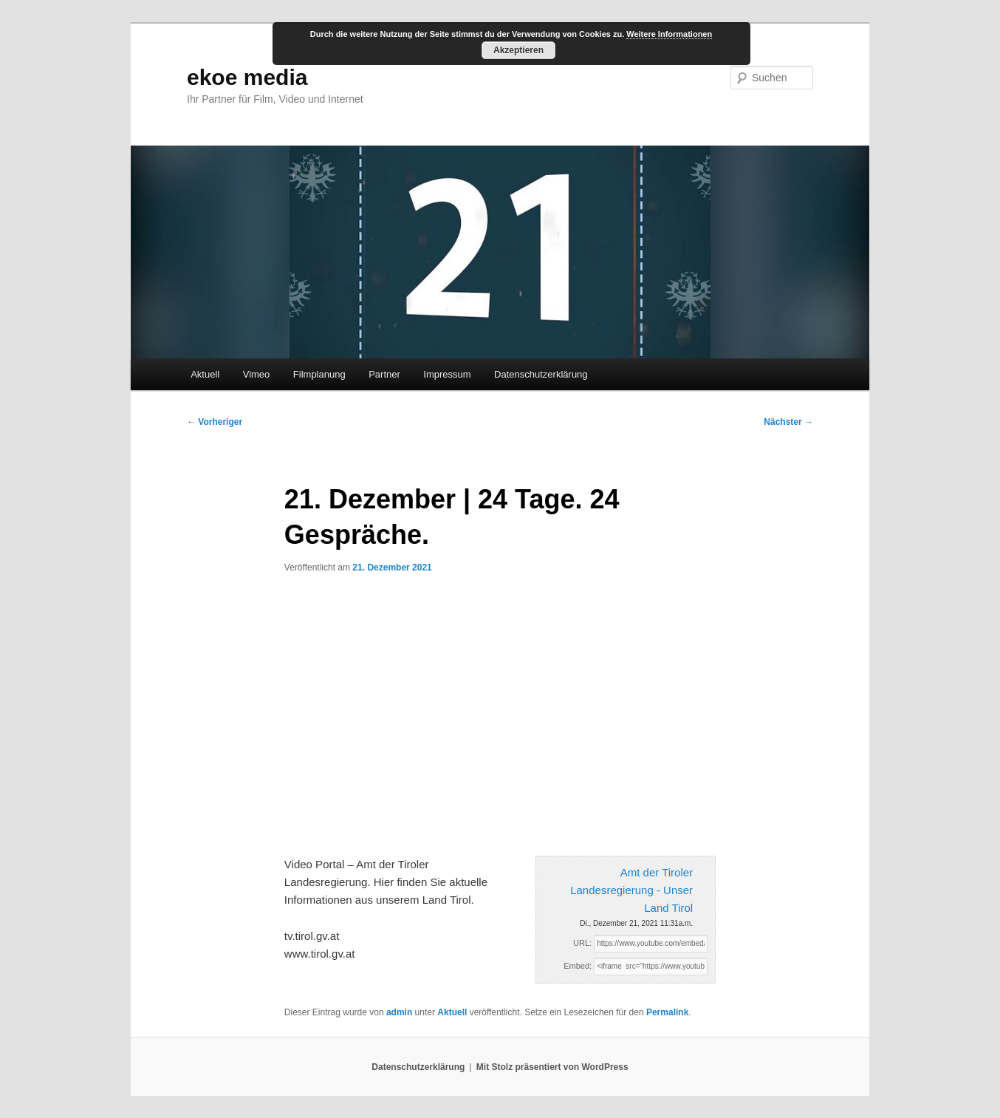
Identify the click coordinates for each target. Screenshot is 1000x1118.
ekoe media (247, 77)
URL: (582, 942)
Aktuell (205, 374)
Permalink (667, 1012)
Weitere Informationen (669, 34)
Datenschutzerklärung (540, 374)
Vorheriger (214, 422)
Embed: (578, 965)
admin (399, 1012)
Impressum (446, 374)
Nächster (788, 422)
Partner (384, 374)
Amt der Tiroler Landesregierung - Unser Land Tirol (631, 890)
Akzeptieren (518, 50)
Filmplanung (319, 374)
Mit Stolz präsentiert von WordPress (552, 1067)
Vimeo (256, 374)
